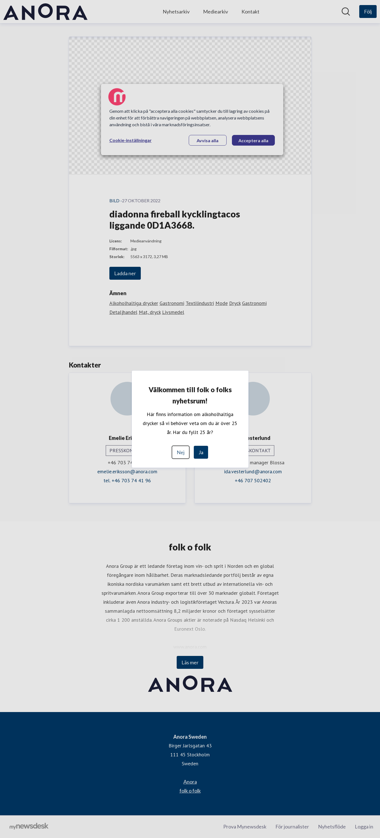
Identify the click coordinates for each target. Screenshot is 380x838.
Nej (181, 452)
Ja (201, 452)
